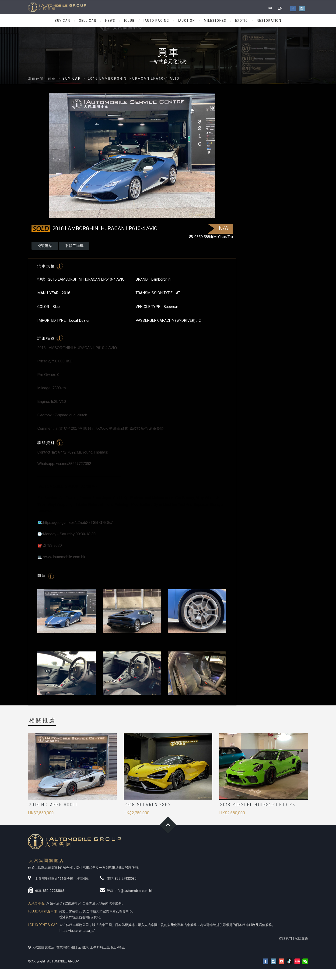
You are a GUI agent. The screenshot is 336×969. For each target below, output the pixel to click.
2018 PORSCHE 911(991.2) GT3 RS (258, 804)
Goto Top (168, 825)
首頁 (52, 78)
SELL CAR (87, 20)
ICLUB (129, 20)
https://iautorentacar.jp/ (77, 931)
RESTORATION (269, 20)
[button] (305, 961)
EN (280, 8)
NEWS (110, 20)
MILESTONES (215, 20)
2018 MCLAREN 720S (148, 804)
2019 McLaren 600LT (53, 804)
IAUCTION (186, 20)
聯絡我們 (285, 938)
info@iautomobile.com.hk (134, 891)
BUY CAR (62, 20)
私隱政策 (301, 938)
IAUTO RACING (156, 20)
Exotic (241, 20)
